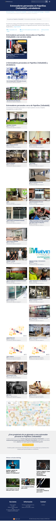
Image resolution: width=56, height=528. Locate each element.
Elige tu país (16, 518)
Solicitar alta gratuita (28, 444)
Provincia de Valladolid (21, 12)
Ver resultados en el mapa (28, 413)
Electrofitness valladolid (12, 144)
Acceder (12, 506)
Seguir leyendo (17, 26)
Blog (13, 508)
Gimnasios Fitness (10, 12)
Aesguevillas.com (11, 338)
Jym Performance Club (34, 356)
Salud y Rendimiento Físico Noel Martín (38, 280)
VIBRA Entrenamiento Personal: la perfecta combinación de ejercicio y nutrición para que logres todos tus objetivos (39, 221)
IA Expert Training (11, 261)
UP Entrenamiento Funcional (35, 144)
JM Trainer (9, 395)
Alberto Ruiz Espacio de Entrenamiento (38, 338)
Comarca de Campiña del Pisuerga (35, 12)
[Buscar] (46, 1)
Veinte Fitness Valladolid (12, 241)
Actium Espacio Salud (12, 299)
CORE (8, 201)
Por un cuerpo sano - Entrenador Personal (16, 81)
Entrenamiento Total (11, 375)
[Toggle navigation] (49, 1)
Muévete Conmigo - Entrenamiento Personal (37, 261)
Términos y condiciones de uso (28, 504)
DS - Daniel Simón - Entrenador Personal (38, 318)
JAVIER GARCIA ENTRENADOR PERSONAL (16, 220)
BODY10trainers (32, 395)
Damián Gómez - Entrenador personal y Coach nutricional (15, 55)
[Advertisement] (39, 49)
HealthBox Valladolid (11, 125)
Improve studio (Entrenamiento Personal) (16, 280)
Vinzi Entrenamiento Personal (36, 201)
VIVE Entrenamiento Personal (36, 182)
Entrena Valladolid (11, 163)
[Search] (38, 1)
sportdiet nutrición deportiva (13, 100)
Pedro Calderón (10, 356)
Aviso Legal (28, 506)
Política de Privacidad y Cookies (28, 507)
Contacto (43, 504)
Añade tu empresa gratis (13, 507)
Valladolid (47, 12)
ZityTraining (32, 163)
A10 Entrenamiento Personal (35, 299)
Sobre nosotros (13, 504)
